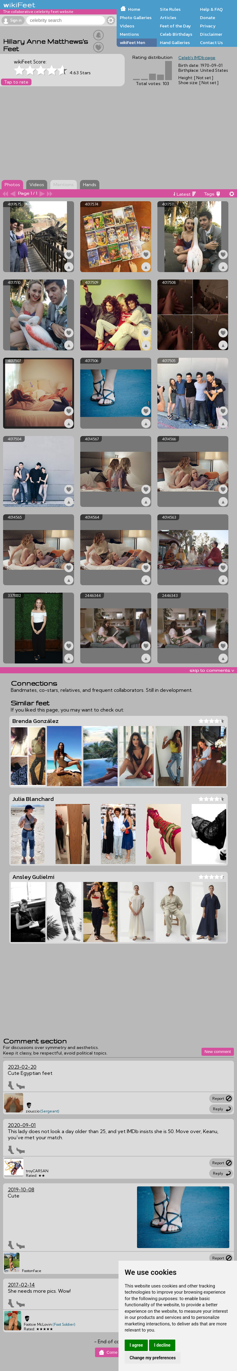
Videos (127, 25)
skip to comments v (211, 670)
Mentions (129, 34)
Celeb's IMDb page (196, 57)
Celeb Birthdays (176, 34)
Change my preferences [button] (153, 1357)
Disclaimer (211, 34)
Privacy (208, 25)
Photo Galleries (136, 17)
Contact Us (211, 42)
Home (134, 9)
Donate (207, 17)
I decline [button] (162, 1345)
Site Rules (170, 9)
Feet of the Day (175, 25)
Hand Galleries (175, 42)
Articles (168, 17)
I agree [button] (136, 1345)
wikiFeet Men (132, 42)
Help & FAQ (211, 9)
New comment (218, 1051)
